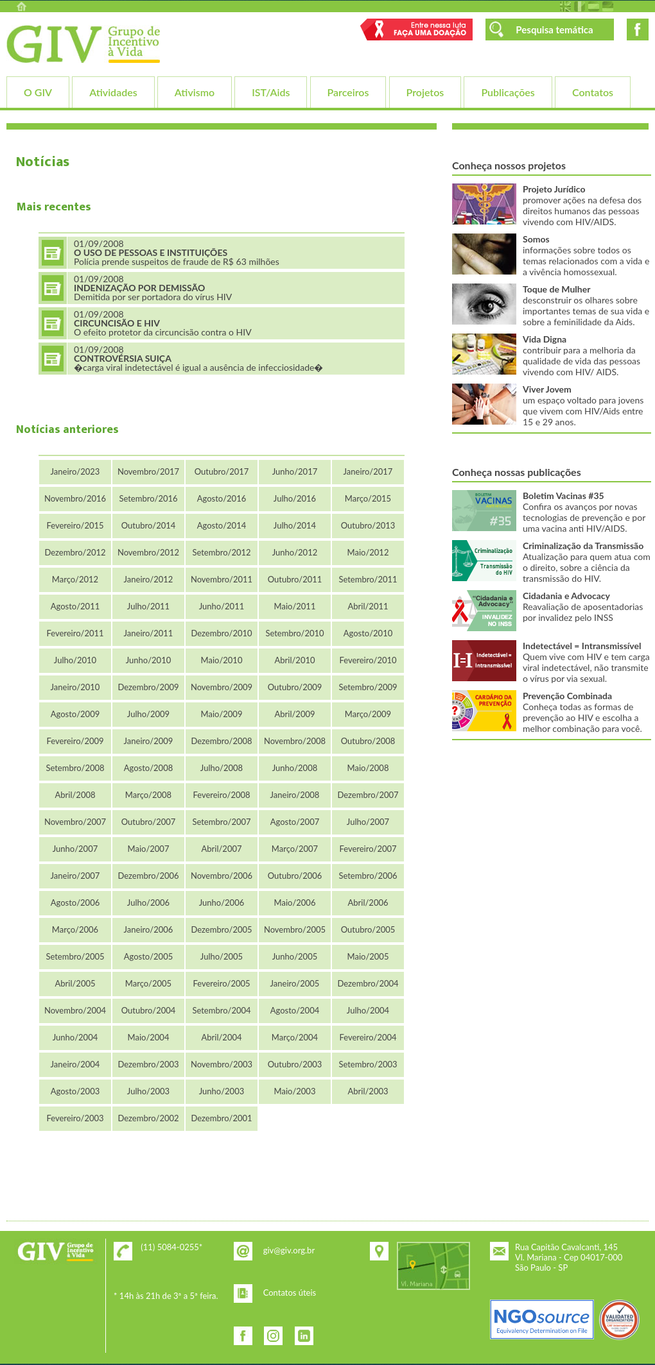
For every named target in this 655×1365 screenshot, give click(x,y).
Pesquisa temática (554, 29)
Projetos (425, 92)
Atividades (113, 92)
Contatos (592, 92)
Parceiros (348, 92)
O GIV (38, 92)
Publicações (507, 92)
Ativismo (194, 92)
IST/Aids (271, 92)
